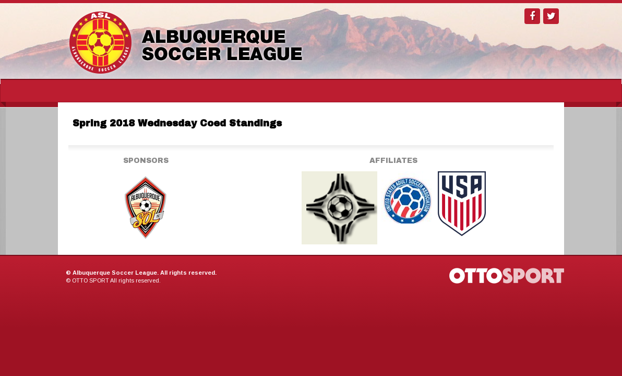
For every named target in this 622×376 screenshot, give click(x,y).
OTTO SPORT (90, 280)
